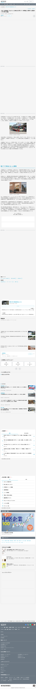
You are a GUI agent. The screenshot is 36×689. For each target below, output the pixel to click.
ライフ (19, 629)
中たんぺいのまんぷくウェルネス (9, 500)
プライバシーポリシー (4, 679)
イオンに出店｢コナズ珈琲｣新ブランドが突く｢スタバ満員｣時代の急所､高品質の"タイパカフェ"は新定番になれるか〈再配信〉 (14, 401)
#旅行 (16, 281)
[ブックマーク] (34, 16)
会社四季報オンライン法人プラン (23, 654)
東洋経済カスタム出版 (21, 657)
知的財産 (10, 679)
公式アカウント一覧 (12, 677)
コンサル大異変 (6, 503)
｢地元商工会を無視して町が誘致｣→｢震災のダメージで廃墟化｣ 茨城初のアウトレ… (17, 449)
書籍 (28, 627)
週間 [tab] (26, 479)
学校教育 (2, 634)
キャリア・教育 (14, 629)
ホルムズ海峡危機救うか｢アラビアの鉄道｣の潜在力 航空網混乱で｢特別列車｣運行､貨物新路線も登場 (14, 409)
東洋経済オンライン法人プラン (6, 654)
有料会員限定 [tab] (26, 433)
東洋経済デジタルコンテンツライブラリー (7, 647)
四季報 (24, 627)
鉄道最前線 (2, 637)
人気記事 (10, 4)
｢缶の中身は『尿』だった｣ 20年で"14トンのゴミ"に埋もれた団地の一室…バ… (17, 444)
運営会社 (2, 677)
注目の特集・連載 (5, 511)
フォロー (9, 15)
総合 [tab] (9, 433)
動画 (14, 4)
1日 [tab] (9, 479)
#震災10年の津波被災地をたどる (11, 6)
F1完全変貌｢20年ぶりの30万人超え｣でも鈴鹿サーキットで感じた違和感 (13, 394)
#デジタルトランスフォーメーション (12, 542)
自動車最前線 (6, 489)
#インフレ (3, 542)
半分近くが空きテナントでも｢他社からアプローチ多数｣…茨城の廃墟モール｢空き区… (17, 436)
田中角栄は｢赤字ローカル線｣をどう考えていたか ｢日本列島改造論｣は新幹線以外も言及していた (14, 347)
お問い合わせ (10, 680)
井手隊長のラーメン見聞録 (8, 487)
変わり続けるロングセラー (8, 484)
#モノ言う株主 (23, 540)
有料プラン (2, 667)
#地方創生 (19, 278)
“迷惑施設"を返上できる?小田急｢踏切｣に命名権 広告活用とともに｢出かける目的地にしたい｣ (14, 332)
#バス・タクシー (9, 281)
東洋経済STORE (3, 646)
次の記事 (33, 8)
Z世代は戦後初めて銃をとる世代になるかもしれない (15, 549)
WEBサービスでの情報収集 (25, 677)
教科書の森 (2, 659)
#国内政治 (11, 540)
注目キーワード (5, 537)
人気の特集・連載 (5, 477)
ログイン (31, 1)
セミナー (19, 627)
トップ (2, 4)
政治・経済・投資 (27, 4)
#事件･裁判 (29, 540)
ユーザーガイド (3, 670)
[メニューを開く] (34, 1)
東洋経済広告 (3, 657)
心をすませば (9, 556)
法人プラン (2, 669)
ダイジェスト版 (6, 505)
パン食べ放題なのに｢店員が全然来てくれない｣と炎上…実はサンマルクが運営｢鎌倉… (17, 454)
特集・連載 (6, 4)
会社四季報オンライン (4, 644)
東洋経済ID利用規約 (26, 679)
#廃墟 (8, 540)
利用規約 (2, 672)
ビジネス (21, 4)
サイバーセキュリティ (4, 636)
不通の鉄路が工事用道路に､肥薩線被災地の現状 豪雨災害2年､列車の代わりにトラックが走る (14, 337)
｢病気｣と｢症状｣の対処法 (8, 495)
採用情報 (6, 677)
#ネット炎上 (21, 542)
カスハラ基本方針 (3, 680)
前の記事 (29, 8)
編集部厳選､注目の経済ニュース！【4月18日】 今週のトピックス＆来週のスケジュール (14, 388)
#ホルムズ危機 (4, 540)
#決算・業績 (19, 540)
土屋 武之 (2, 15)
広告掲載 (18, 677)
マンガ (17, 4)
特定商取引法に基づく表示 (17, 679)
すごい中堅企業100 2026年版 (7, 532)
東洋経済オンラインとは (4, 664)
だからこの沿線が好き (7, 481)
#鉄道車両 (2, 281)
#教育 (15, 540)
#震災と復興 (13, 278)
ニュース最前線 (6, 492)
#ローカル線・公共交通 (4, 278)
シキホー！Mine (3, 649)
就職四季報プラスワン (7, 497)
